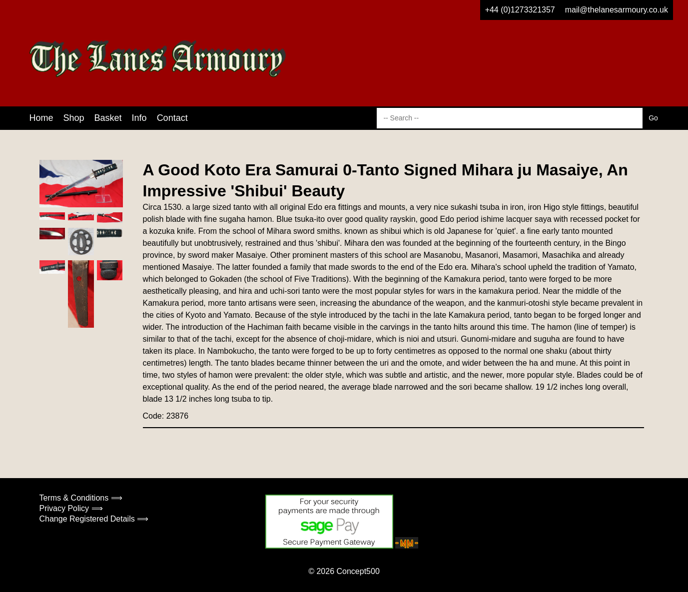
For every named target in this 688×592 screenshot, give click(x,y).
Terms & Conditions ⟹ (80, 498)
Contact (172, 118)
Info (139, 118)
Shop (73, 118)
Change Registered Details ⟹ (94, 519)
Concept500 (357, 571)
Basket (108, 118)
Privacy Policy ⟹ (71, 508)
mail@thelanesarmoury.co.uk (616, 9)
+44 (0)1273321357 (520, 9)
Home (41, 118)
